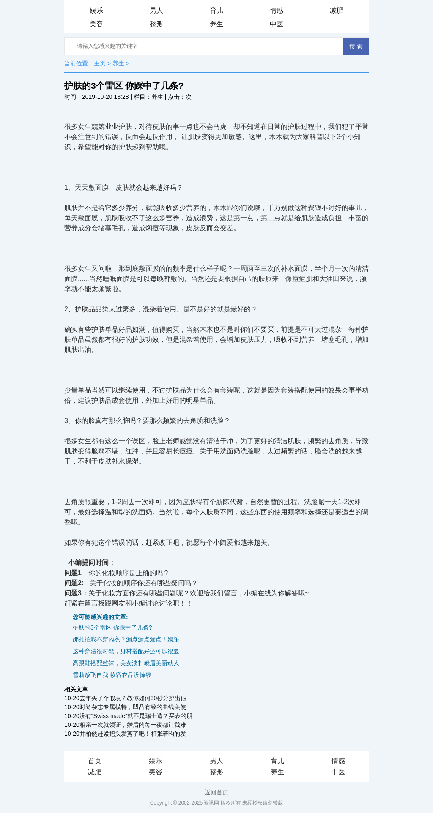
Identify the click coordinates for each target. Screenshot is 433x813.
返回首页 (216, 792)
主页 (100, 63)
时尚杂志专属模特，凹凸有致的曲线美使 (132, 707)
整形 (156, 23)
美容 (96, 23)
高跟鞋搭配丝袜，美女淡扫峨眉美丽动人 (126, 663)
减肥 (336, 10)
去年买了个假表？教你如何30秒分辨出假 (133, 698)
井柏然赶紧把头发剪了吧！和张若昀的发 (132, 733)
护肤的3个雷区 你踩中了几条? (112, 627)
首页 (94, 760)
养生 (216, 23)
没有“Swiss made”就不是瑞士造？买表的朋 (135, 715)
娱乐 (96, 10)
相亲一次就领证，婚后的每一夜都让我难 (132, 724)
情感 (276, 10)
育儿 (216, 10)
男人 (156, 10)
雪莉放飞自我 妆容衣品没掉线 (112, 674)
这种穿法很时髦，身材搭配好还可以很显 (126, 651)
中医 (276, 23)
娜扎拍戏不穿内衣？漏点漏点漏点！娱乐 (126, 639)
